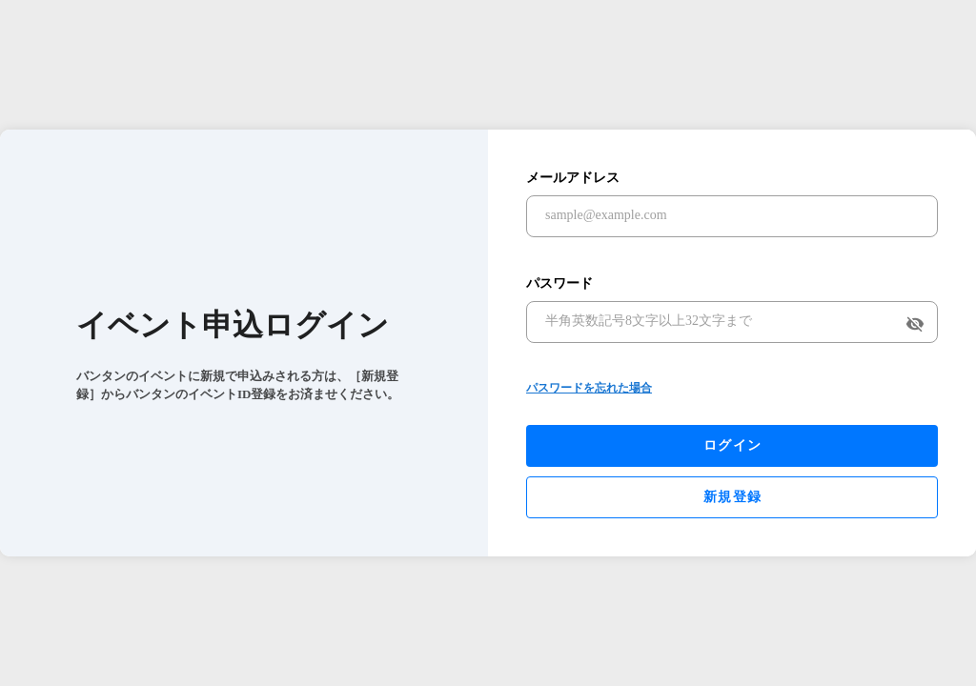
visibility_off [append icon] (915, 323)
